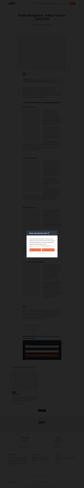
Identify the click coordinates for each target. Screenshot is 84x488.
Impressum (52, 246)
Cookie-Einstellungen (42, 253)
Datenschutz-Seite (37, 246)
